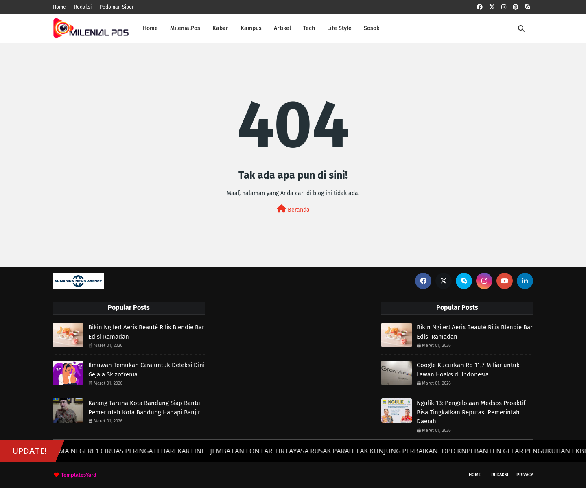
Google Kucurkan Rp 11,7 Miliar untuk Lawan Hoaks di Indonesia (468, 369)
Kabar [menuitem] (220, 28)
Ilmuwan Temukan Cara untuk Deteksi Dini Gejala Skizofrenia (146, 369)
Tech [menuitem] (309, 28)
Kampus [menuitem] (251, 28)
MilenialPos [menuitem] (185, 28)
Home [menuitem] (150, 28)
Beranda (293, 209)
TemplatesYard (78, 475)
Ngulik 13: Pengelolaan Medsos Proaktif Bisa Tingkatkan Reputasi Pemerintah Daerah (471, 412)
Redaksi (83, 7)
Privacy (524, 474)
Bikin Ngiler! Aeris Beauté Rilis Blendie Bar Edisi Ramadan (146, 332)
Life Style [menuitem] (339, 28)
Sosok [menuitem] (371, 28)
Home (59, 7)
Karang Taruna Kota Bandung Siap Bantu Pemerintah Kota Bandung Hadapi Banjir (144, 407)
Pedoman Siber (117, 7)
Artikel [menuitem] (282, 28)
